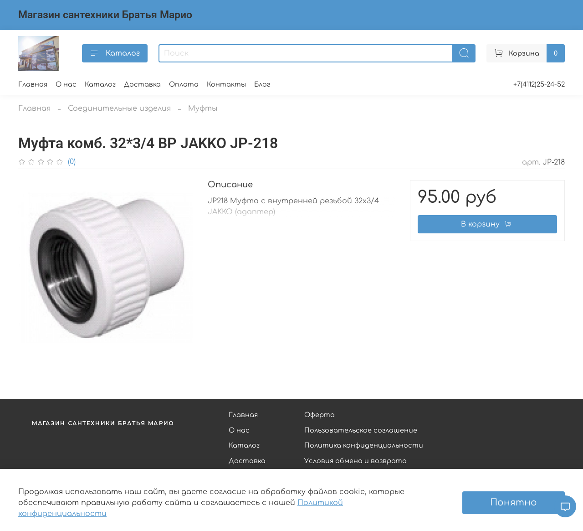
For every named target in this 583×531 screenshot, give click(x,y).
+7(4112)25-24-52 (539, 84)
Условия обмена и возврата (355, 460)
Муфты (202, 108)
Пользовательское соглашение (360, 430)
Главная (32, 84)
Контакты (226, 84)
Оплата (184, 84)
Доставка (142, 84)
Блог (262, 84)
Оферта (319, 414)
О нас (66, 84)
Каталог (115, 53)
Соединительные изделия (119, 108)
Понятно (513, 502)
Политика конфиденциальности (363, 445)
